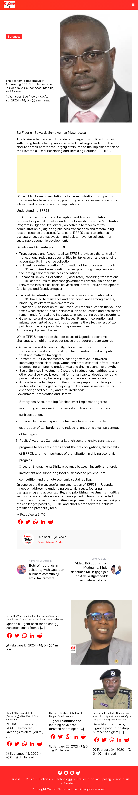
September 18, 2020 (22, 753)
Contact (70, 783)
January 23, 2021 (64, 746)
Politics (44, 779)
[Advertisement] (31, 59)
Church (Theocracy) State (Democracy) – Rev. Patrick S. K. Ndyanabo (22, 716)
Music (29, 779)
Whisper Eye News (22, 96)
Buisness (13, 36)
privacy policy (101, 779)
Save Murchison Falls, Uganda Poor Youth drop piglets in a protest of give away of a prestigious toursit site (112, 716)
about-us (122, 779)
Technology (63, 779)
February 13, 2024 (21, 645)
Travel (81, 779)
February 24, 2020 (109, 749)
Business (13, 779)
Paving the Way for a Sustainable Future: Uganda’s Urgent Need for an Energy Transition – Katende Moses (34, 617)
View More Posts (50, 542)
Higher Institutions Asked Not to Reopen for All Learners (66, 715)
